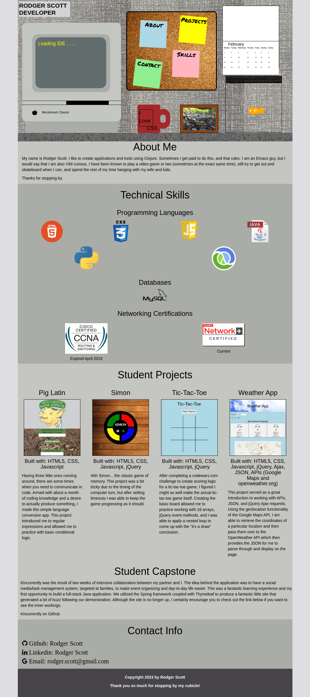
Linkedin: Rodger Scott (57, 652)
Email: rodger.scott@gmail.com (68, 661)
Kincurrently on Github (40, 614)
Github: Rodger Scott (55, 643)
